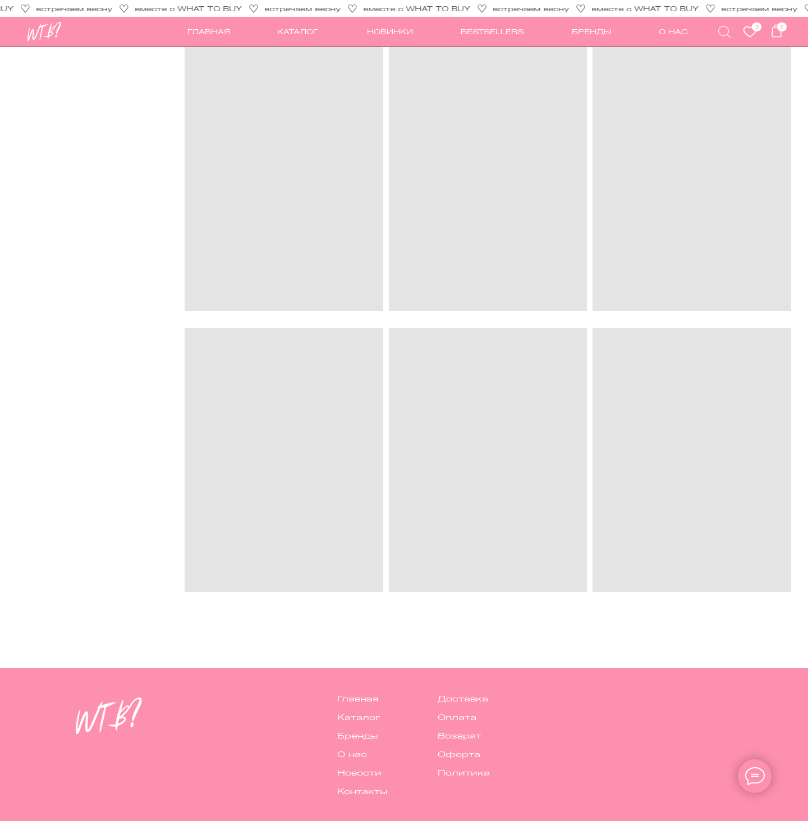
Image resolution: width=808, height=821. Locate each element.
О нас (352, 754)
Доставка (463, 698)
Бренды (592, 31)
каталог (297, 31)
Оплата (457, 717)
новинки (390, 31)
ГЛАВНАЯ (208, 31)
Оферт (456, 754)
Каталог (358, 717)
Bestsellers (492, 31)
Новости (359, 772)
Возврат (459, 735)
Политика (464, 772)
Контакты (362, 791)
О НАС (673, 31)
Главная (358, 698)
